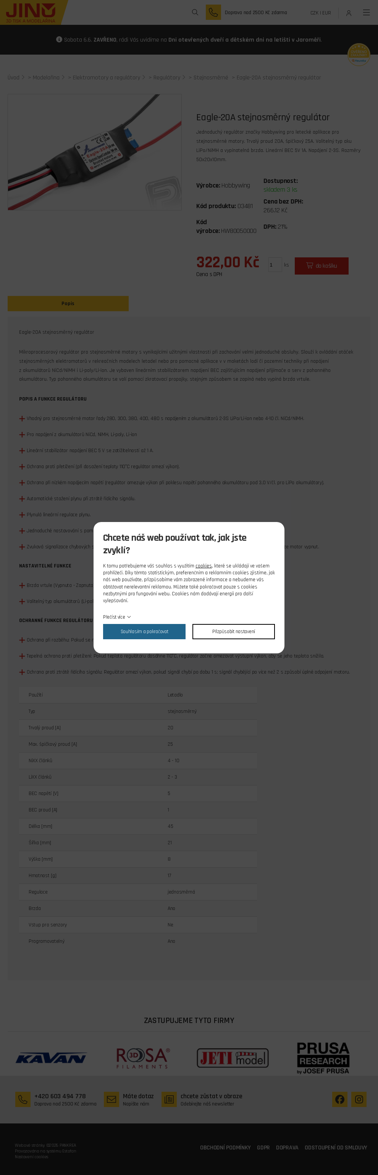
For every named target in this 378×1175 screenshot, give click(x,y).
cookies (203, 566)
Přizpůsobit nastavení (233, 632)
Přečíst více (114, 617)
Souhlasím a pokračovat (144, 632)
